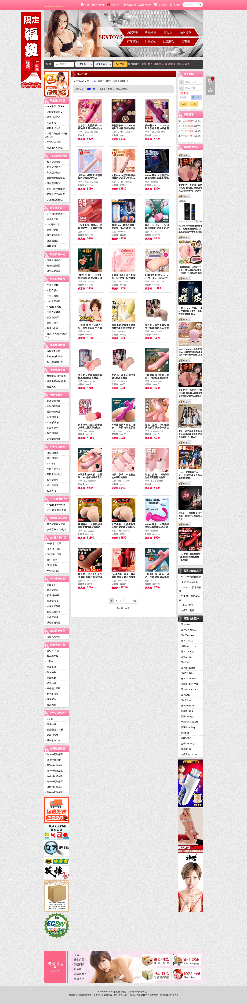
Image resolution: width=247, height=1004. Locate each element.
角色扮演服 (51, 694)
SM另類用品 (52, 570)
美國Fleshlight (186, 716)
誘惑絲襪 (50, 683)
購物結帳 (98, 5)
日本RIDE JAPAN (188, 684)
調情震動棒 (51, 230)
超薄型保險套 (52, 167)
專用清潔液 (51, 601)
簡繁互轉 (145, 5)
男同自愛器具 (52, 469)
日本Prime (185, 700)
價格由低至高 (105, 89)
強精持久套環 (52, 351)
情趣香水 (50, 584)
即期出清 (50, 123)
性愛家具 (50, 387)
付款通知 (150, 41)
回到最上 (210, 90)
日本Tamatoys (186, 651)
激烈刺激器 (51, 453)
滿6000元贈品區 (54, 787)
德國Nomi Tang (187, 727)
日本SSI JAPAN (187, 678)
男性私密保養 (52, 612)
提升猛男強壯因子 (55, 362)
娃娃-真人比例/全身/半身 (56, 335)
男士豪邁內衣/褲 (54, 729)
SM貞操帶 (51, 560)
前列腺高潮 (51, 485)
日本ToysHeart (187, 635)
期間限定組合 (52, 128)
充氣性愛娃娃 (52, 312)
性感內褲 (50, 705)
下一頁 (133, 601)
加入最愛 (160, 5)
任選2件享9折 (52, 117)
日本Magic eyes (187, 646)
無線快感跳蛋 (52, 265)
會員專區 (79, 978)
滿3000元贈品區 (54, 771)
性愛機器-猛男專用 (55, 376)
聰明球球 (50, 246)
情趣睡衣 (50, 678)
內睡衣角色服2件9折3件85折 (56, 135)
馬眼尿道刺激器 (54, 474)
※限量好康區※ (54, 112)
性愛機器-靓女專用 (55, 381)
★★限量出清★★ (55, 106)
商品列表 (150, 32)
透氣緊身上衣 (52, 740)
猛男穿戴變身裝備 (55, 524)
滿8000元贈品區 (54, 792)
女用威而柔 (51, 241)
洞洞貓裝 (50, 672)
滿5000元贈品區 (54, 781)
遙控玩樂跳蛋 (52, 271)
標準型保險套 (52, 162)
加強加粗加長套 (54, 356)
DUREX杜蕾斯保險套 (189, 598)
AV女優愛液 (52, 422)
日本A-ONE (185, 657)
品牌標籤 (185, 32)
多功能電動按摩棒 (55, 213)
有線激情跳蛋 (52, 260)
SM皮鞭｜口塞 (53, 554)
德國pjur (184, 733)
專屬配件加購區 (54, 148)
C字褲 (49, 661)
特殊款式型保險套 (55, 194)
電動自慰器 (51, 323)
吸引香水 (50, 463)
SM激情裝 (51, 565)
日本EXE (184, 662)
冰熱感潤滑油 (52, 406)
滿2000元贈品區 (54, 765)
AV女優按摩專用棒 (55, 505)
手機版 (175, 5)
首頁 (85, 5)
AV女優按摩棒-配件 (55, 510)
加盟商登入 (80, 974)
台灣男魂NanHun (188, 754)
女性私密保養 (52, 606)
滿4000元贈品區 (54, 776)
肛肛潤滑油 (51, 458)
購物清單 (210, 79)
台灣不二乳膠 (186, 610)
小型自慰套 (51, 290)
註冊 (194, 104)
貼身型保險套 (52, 183)
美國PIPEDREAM (188, 722)
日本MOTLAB (187, 706)
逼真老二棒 (51, 219)
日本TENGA (186, 641)
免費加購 (133, 32)
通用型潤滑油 (52, 401)
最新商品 (79, 959)
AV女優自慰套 (53, 307)
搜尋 (120, 64)
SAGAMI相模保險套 (190, 577)
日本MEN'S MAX (188, 689)
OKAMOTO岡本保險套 (190, 589)
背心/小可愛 (52, 650)
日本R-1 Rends (187, 668)
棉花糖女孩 (51, 656)
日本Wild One (186, 673)
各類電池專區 (52, 636)
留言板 (185, 41)
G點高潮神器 (52, 224)
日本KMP (184, 695)
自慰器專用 (51, 428)
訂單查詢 (133, 41)
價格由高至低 (122, 89)
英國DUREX (186, 711)
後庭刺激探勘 (52, 595)
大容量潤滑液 (52, 439)
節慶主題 (50, 667)
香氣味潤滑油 (52, 411)
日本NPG (184, 624)
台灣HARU (185, 749)
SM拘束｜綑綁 (53, 549)
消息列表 (79, 964)
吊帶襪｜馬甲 (52, 688)
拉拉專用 (50, 490)
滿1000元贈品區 (54, 754)
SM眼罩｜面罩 (53, 543)
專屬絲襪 (50, 724)
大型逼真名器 (52, 301)
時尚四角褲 (51, 735)
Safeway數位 (186, 605)
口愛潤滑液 (51, 417)
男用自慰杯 (51, 285)
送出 (184, 104)
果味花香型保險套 (55, 189)
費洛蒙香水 (51, 590)
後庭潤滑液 (51, 433)
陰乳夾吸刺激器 (54, 235)
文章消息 (168, 41)
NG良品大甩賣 (53, 142)
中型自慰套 (51, 296)
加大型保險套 (52, 172)
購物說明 (113, 5)
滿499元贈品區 (53, 760)
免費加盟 (129, 5)
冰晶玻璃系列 (52, 617)
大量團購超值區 (54, 199)
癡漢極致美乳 (52, 317)
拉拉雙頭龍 (51, 480)
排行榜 (168, 32)
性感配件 (50, 699)
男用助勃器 (51, 328)
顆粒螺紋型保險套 (55, 178)
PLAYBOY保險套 (188, 582)
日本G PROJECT (188, 630)
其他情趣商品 (52, 622)
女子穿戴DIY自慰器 (56, 529)
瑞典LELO (185, 738)
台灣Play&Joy (186, 743)
